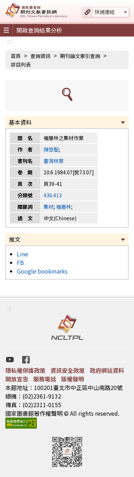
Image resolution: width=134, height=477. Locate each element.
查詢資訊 (40, 55)
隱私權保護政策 (25, 370)
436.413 (53, 195)
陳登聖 (51, 149)
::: (9, 41)
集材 (49, 206)
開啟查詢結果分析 (39, 30)
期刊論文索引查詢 (80, 55)
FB (20, 262)
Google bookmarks (42, 271)
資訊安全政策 (67, 370)
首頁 (16, 55)
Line (22, 254)
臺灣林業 (54, 160)
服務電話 (44, 379)
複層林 (63, 206)
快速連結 (105, 11)
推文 (14, 239)
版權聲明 (72, 379)
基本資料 (20, 122)
